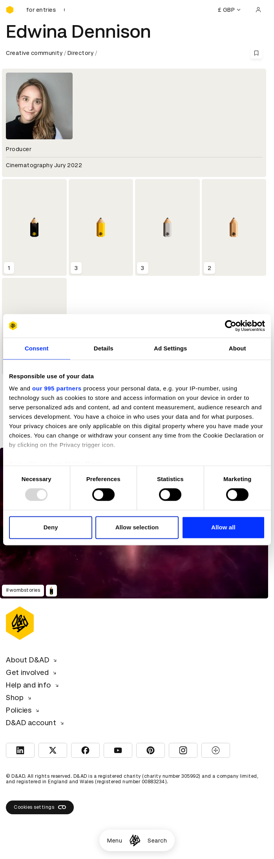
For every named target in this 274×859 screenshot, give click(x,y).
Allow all (223, 527)
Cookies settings (40, 807)
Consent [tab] (37, 348)
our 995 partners (57, 388)
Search (157, 840)
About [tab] (237, 348)
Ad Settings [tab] (170, 348)
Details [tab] (103, 348)
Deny (51, 527)
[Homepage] (135, 840)
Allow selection (137, 527)
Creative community (34, 53)
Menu (114, 840)
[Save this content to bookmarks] (256, 53)
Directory (81, 53)
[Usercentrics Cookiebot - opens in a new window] (230, 326)
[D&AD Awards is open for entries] (45, 10)
